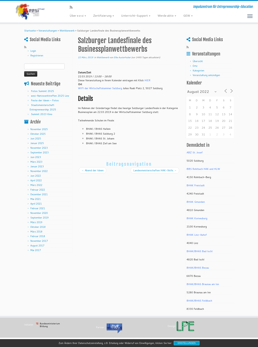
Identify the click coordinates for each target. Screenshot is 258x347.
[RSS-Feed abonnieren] (72, 7)
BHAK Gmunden (196, 202)
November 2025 (39, 129)
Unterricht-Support (135, 15)
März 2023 (36, 161)
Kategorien (198, 70)
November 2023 (39, 147)
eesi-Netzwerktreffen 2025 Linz (50, 96)
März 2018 (36, 231)
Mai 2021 (35, 199)
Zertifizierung (103, 15)
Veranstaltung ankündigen (206, 75)
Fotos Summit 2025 (42, 91)
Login (33, 50)
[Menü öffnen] (250, 16)
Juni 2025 (35, 138)
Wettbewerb (67, 30)
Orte (195, 65)
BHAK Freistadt (196, 185)
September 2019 (39, 217)
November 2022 (39, 171)
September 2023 (39, 152)
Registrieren (36, 55)
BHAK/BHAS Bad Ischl (199, 251)
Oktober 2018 (38, 227)
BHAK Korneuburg (197, 218)
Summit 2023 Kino (41, 114)
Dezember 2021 (39, 194)
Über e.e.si (78, 15)
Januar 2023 (37, 166)
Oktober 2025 (38, 133)
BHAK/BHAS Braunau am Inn (203, 284)
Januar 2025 (37, 143)
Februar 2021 (37, 208)
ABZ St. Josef (195, 152)
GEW (188, 15)
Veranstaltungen (47, 30)
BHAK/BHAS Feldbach (199, 300)
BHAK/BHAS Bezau (198, 268)
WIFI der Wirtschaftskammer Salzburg (100, 88)
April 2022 (36, 180)
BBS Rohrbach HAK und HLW (203, 169)
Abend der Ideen (93, 170)
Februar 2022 (37, 189)
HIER (147, 80)
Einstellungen (186, 343)
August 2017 (37, 245)
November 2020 (39, 213)
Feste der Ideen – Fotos (45, 100)
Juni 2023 (35, 157)
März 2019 (36, 222)
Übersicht (198, 61)
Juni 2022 (35, 175)
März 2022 (36, 185)
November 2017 (39, 240)
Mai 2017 (35, 250)
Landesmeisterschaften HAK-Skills (154, 170)
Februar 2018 (37, 236)
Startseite (30, 30)
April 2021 (36, 203)
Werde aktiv (166, 15)
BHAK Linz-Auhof (197, 235)
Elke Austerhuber (122, 57)
